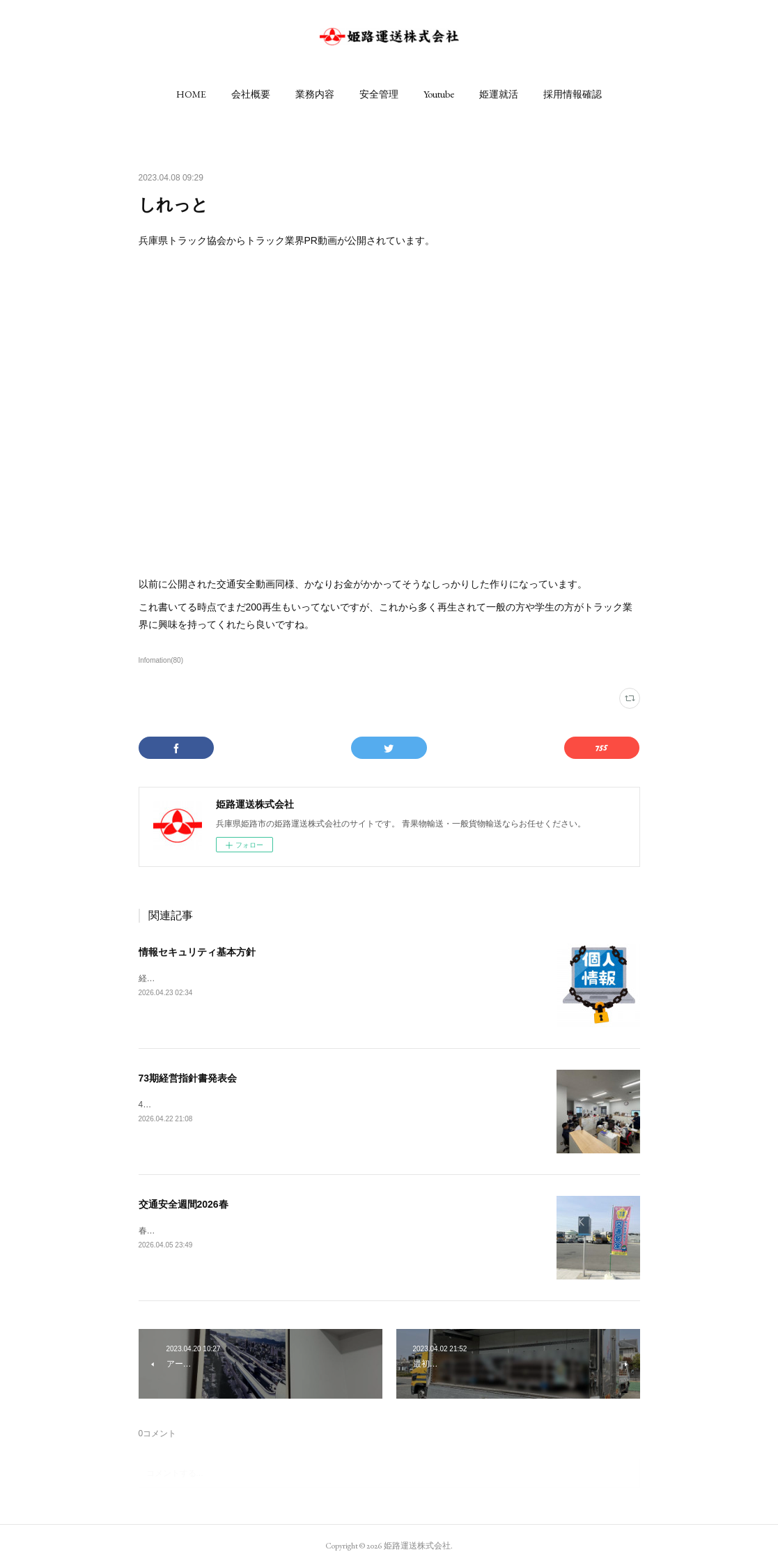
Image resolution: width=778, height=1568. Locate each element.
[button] (191, 94)
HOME (191, 94)
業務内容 (314, 94)
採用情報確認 (572, 94)
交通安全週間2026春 (183, 1204)
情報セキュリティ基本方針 (197, 952)
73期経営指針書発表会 (188, 1078)
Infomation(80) (161, 660)
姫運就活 (498, 94)
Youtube (438, 94)
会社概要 (250, 94)
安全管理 (378, 94)
